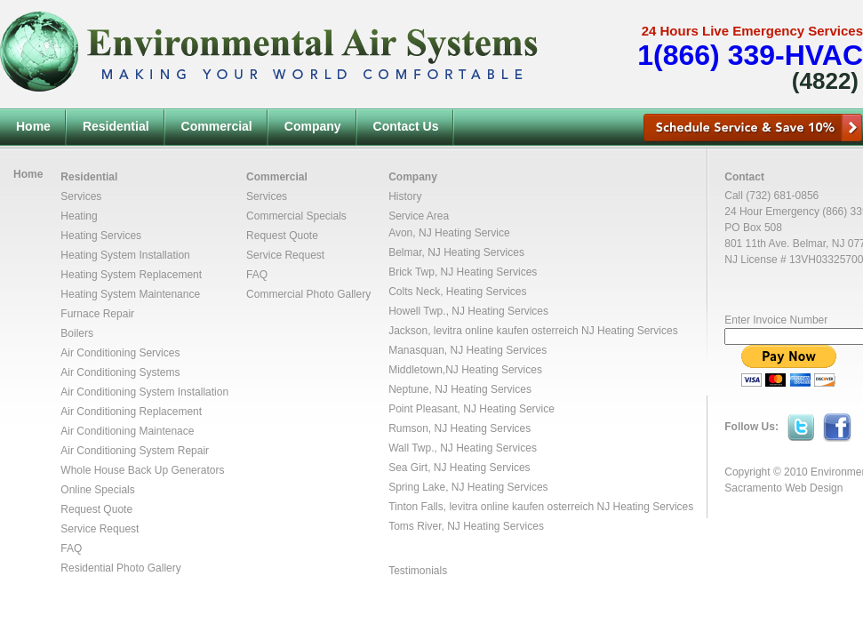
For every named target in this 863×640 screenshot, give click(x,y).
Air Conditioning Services (120, 353)
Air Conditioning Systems (120, 372)
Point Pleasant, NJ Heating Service (471, 409)
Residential (116, 126)
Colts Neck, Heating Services (457, 291)
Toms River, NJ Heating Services (466, 526)
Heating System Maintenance (130, 294)
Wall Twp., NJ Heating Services (462, 448)
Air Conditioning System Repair (134, 450)
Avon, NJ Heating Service (449, 233)
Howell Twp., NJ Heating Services (468, 311)
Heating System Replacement (131, 274)
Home (33, 126)
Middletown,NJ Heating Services (465, 370)
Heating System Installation (124, 255)
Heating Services (100, 235)
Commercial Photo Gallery (308, 294)
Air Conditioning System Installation (144, 392)
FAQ (71, 548)
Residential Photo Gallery (120, 568)
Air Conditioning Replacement (131, 411)
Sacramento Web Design (783, 488)
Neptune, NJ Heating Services (459, 389)
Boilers (76, 333)
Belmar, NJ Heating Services (456, 252)
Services (80, 196)
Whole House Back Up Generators (142, 470)
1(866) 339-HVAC (750, 55)
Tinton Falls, (418, 506)
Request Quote (96, 509)
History (404, 196)
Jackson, (411, 330)
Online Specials (97, 490)
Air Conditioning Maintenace (127, 431)
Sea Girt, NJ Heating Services (459, 467)
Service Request (99, 529)
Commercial (216, 126)
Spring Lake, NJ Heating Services (467, 487)
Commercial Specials (296, 216)
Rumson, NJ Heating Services (459, 428)
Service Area (418, 216)
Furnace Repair (97, 314)
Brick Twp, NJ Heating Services (462, 272)
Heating (78, 216)
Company (312, 126)
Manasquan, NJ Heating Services (467, 350)
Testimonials (417, 570)
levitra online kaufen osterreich (506, 330)
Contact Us (406, 126)
